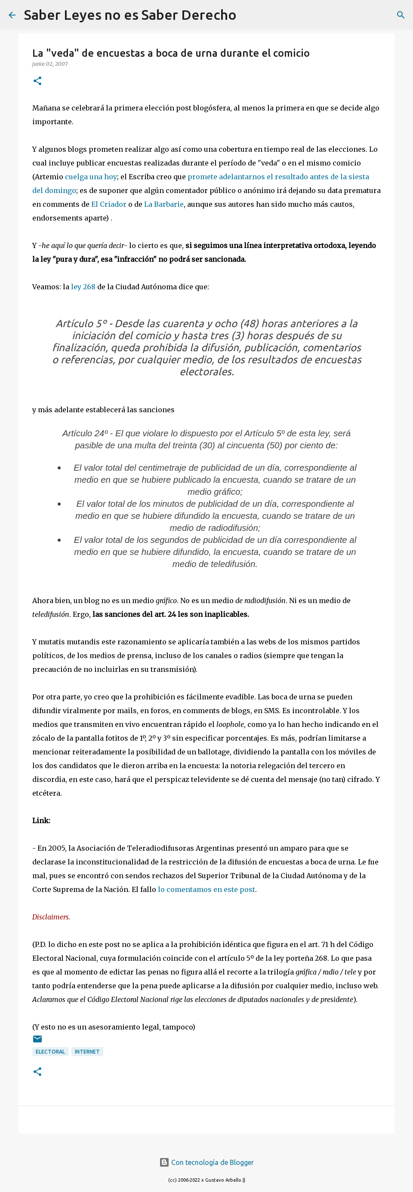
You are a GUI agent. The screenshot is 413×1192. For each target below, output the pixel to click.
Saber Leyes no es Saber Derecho (130, 14)
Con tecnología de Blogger (206, 1162)
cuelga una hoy (91, 176)
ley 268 (83, 286)
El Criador (108, 204)
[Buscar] (248, 15)
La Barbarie (164, 204)
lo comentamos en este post (206, 889)
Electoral (50, 1051)
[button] (37, 81)
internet (87, 1051)
